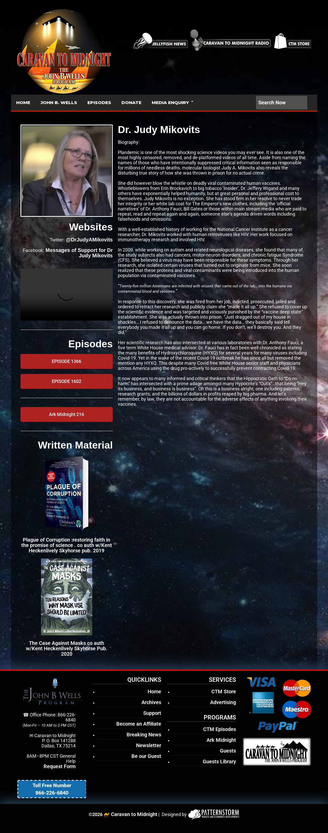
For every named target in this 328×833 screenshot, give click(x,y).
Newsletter (148, 745)
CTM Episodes (219, 729)
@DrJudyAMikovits (89, 239)
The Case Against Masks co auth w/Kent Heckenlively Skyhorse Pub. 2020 (66, 648)
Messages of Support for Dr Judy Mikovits (79, 252)
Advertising (223, 702)
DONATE (131, 102)
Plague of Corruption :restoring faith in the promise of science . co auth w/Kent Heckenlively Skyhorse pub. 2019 (66, 545)
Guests (228, 751)
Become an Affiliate (138, 724)
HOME (23, 102)
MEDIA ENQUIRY (170, 102)
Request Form (60, 766)
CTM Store (223, 691)
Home (154, 691)
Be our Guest (146, 756)
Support (152, 713)
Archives (151, 702)
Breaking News (144, 735)
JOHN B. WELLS (58, 102)
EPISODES (99, 102)
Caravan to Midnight (134, 814)
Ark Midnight (221, 740)
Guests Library (219, 761)
